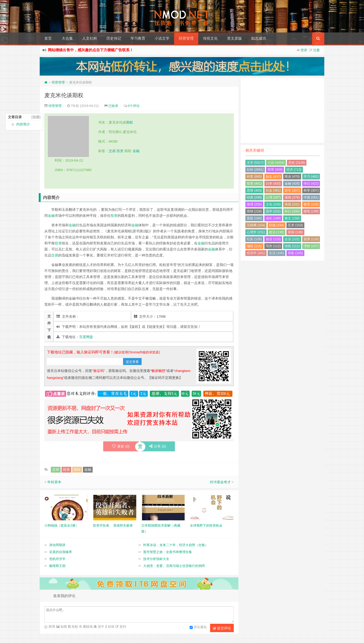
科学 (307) (311, 190)
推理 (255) (254, 204)
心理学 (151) (256, 232)
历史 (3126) (296, 162)
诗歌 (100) (295, 253)
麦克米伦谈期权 (63, 95)
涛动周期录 (57, 545)
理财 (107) (311, 246)
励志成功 (258, 38)
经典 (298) (254, 197)
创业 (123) (273, 239)
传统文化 (210, 38)
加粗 (74, 626)
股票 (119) (311, 239)
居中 (100, 626)
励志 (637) (273, 176)
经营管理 (186, 38)
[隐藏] (36, 117)
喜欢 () (120, 446)
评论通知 (198, 627)
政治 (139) (276, 232)
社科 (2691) (255, 169)
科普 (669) (254, 176)
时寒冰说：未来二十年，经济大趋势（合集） (175, 545)
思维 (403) (254, 190)
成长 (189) (273, 218)
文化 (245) (273, 204)
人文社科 (89, 38)
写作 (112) (273, 246)
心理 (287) (273, 197)
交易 (112, 151)
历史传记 (113, 38)
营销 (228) (254, 211)
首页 (48, 38)
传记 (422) (311, 183)
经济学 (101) (256, 253)
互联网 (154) (256, 225)
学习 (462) (311, 176)
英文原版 (234, 38)
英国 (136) (295, 232)
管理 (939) (275, 169)
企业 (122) (292, 239)
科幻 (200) (292, 211)
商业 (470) (292, 176)
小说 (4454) (275, 162)
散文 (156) (292, 218)
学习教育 (137, 38)
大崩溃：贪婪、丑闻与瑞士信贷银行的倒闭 (174, 566)
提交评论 (222, 628)
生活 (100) (276, 253)
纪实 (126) (254, 239)
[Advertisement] (282, 110)
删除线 (87, 626)
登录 (304, 50)
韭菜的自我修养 (60, 552)
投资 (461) (254, 183)
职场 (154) (276, 225)
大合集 (67, 38)
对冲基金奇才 (220, 482)
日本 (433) (273, 183)
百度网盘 (86, 337)
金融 (136, 151)
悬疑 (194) (254, 218)
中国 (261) (311, 197)
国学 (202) (273, 211)
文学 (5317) (255, 162)
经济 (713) (294, 169)
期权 (129, 122)
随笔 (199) (311, 211)
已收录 (113, 106)
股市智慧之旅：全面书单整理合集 (167, 552)
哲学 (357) (292, 190)
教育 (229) (311, 204)
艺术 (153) (295, 225)
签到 (122, 626)
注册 (316, 50)
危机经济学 (57, 559)
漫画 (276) (292, 197)
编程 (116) (254, 246)
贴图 (63, 626)
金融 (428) (292, 183)
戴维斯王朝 (57, 566)
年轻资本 (54, 482)
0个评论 (134, 106)
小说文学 (162, 38)
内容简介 (23, 124)
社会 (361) (273, 190)
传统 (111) (292, 246)
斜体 (110, 626)
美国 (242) (292, 204)
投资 (120, 151)
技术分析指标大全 (156, 559)
